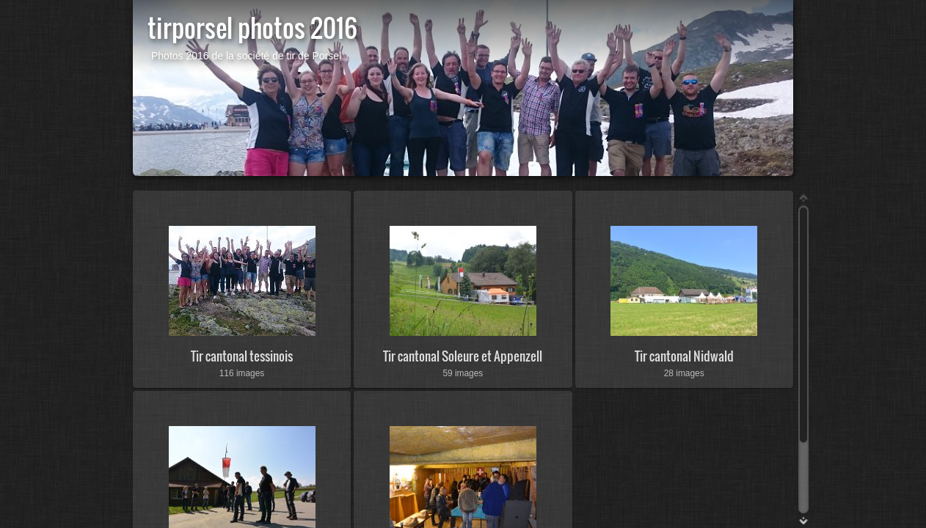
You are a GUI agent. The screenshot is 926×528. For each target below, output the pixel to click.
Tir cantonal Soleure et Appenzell (462, 356)
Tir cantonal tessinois (242, 356)
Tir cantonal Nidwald (684, 356)
